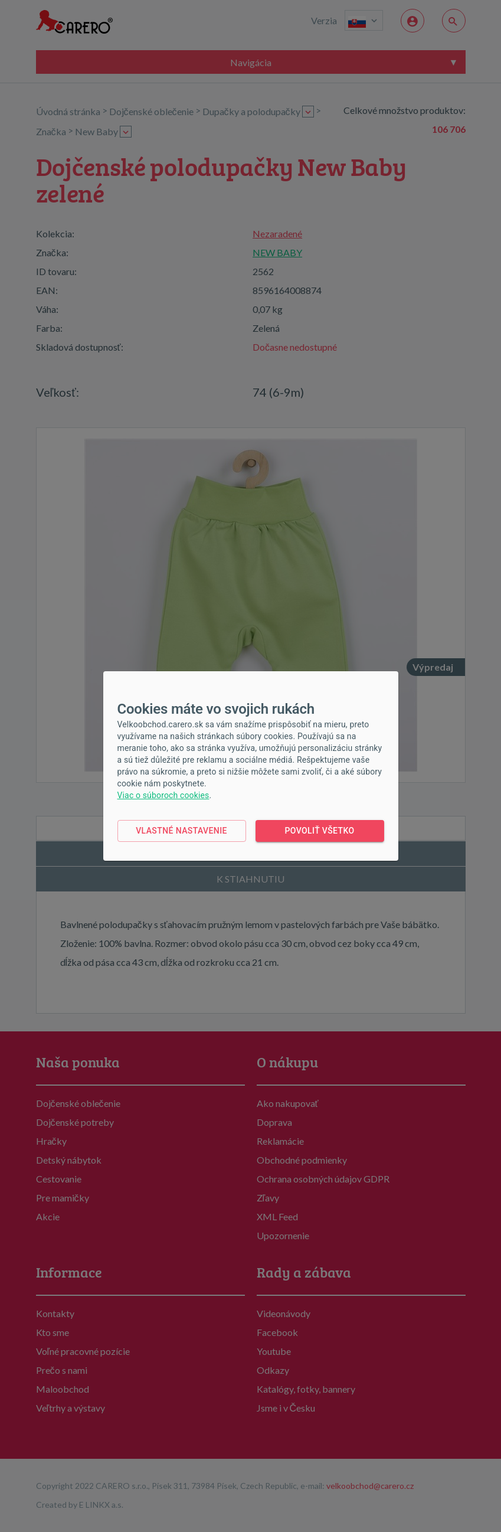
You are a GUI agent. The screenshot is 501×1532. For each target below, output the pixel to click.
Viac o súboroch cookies (163, 795)
